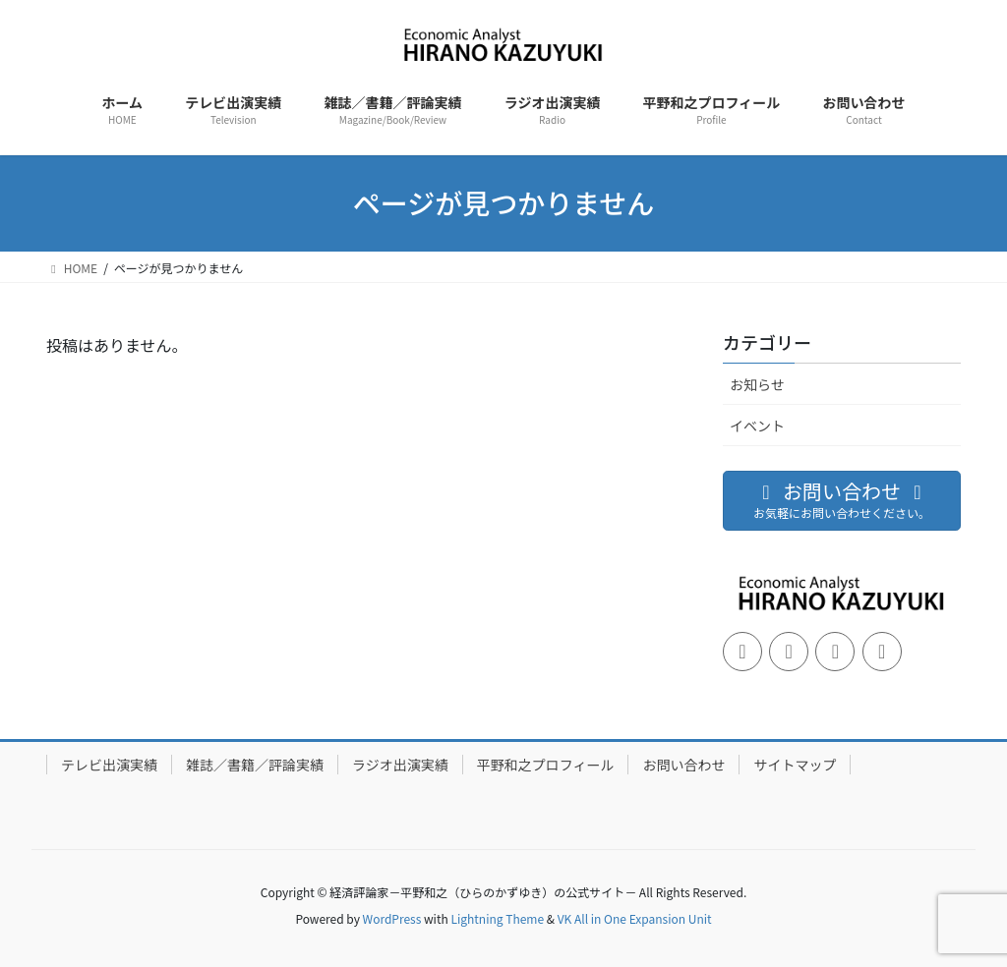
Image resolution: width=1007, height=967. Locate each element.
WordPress (392, 918)
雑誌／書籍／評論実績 (255, 764)
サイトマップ (794, 764)
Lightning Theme (497, 918)
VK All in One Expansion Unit (635, 918)
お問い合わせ (683, 764)
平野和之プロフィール (546, 764)
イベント (757, 425)
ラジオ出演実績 (400, 764)
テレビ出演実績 (109, 764)
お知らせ (757, 384)
